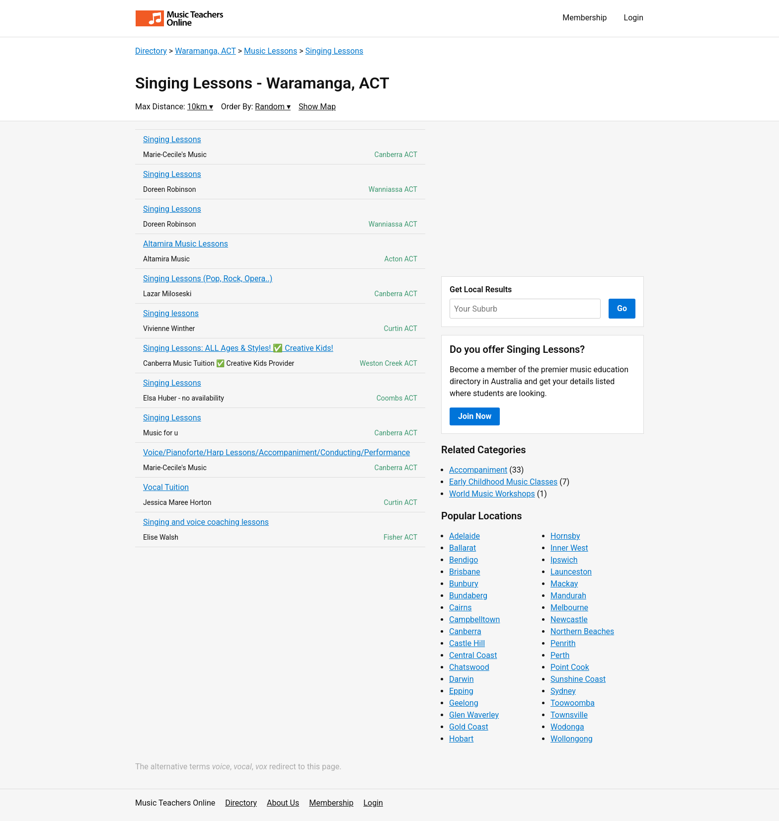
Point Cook (569, 667)
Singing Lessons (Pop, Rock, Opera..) (207, 278)
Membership (584, 17)
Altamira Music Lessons (185, 243)
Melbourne (569, 607)
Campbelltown (474, 619)
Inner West (569, 548)
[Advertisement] (542, 198)
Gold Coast (468, 727)
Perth (559, 655)
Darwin (461, 679)
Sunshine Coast (578, 679)
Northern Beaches (582, 631)
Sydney (563, 691)
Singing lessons (171, 313)
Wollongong (571, 738)
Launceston (571, 571)
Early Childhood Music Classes (503, 482)
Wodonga (567, 727)
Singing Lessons (335, 51)
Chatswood (469, 667)
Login (633, 17)
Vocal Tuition (166, 487)
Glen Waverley (474, 715)
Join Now (474, 416)
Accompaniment (478, 470)
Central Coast (473, 655)
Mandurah (568, 595)
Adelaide (464, 536)
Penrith (563, 643)
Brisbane (464, 571)
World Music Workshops (492, 493)
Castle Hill (467, 643)
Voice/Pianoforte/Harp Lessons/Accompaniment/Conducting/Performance (276, 452)
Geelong (463, 703)
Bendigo (463, 560)
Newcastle (569, 619)
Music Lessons (270, 51)
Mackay (564, 583)
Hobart (461, 738)
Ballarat (462, 548)
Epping (461, 691)
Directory (151, 51)
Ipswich (564, 560)
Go (622, 308)
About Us (283, 803)
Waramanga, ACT (205, 51)
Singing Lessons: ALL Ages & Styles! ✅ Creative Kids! (238, 348)
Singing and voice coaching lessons (206, 522)
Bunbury (463, 583)
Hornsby (565, 536)
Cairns (460, 607)
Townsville (569, 715)
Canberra (465, 631)
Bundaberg (468, 595)
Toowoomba (572, 703)
